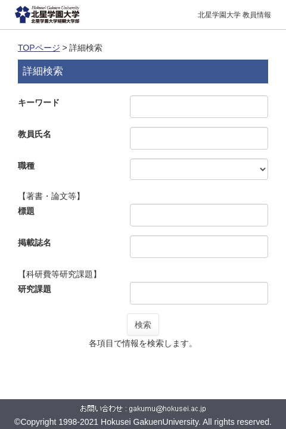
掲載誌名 (34, 242)
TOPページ (39, 47)
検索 (143, 324)
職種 (26, 165)
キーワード (39, 102)
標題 (26, 211)
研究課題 (34, 289)
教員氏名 (34, 134)
